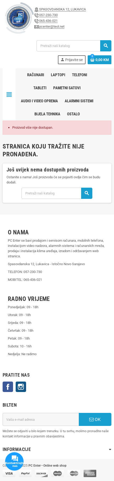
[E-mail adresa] (41, 419)
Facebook (8, 387)
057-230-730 (48, 15)
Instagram (21, 387)
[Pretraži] (74, 45)
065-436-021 (48, 21)
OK (95, 419)
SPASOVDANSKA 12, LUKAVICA (62, 9)
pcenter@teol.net (51, 26)
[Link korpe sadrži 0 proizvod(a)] (99, 59)
